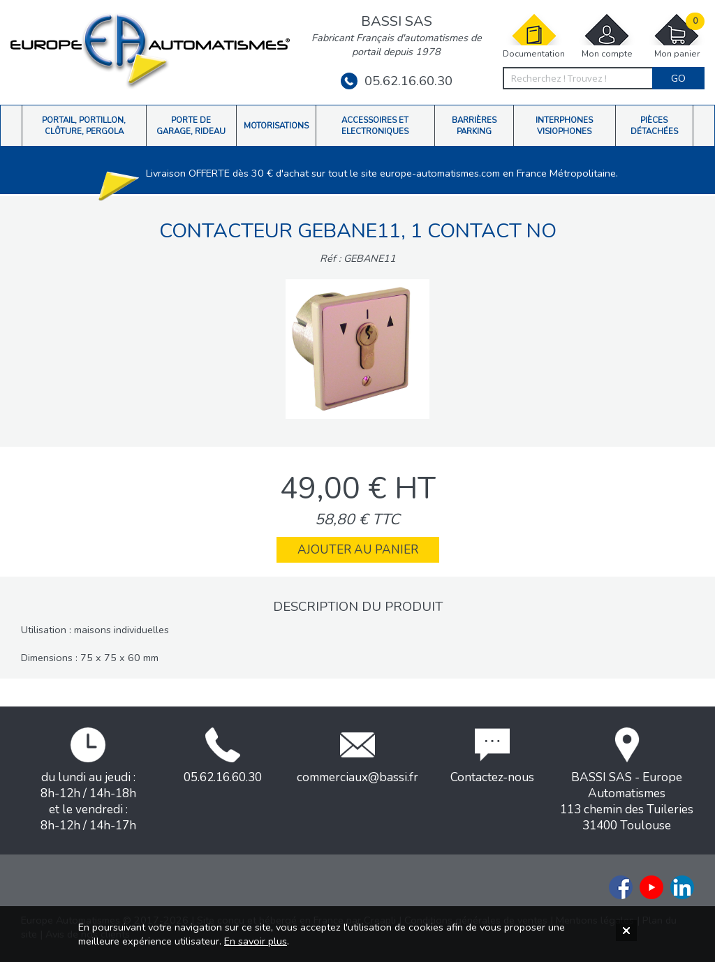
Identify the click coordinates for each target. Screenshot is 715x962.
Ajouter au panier (357, 550)
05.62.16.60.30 (396, 81)
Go (678, 78)
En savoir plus (255, 941)
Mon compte (607, 36)
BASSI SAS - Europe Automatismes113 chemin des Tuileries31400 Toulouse (626, 780)
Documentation (534, 36)
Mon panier (677, 36)
